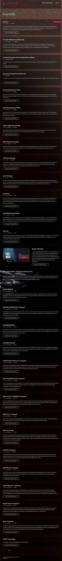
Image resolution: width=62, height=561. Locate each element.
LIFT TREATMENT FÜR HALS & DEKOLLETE (17, 271)
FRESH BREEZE (8, 289)
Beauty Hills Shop (38, 249)
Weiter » (9, 550)
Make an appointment (11, 32)
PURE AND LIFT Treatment (12, 486)
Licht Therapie (7, 176)
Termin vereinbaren (47, 3)
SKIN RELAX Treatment (10, 468)
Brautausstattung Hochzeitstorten (14, 74)
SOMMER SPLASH (9, 343)
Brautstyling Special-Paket (11, 108)
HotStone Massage (9, 158)
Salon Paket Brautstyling (11, 142)
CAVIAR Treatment (9, 450)
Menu (57, 3)
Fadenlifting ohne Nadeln (11, 213)
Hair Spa (5, 22)
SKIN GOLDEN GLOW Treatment (14, 378)
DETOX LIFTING (8, 430)
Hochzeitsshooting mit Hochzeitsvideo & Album (19, 57)
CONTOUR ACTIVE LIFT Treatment (14, 361)
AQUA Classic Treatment (11, 503)
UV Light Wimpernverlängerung (13, 39)
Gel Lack (5, 231)
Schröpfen (6, 194)
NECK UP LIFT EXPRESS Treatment (14, 396)
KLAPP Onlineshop (9, 539)
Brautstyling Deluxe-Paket (11, 90)
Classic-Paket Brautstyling (11, 125)
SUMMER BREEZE (9, 325)
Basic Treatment (8, 521)
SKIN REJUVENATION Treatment (14, 307)
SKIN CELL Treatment (10, 414)
